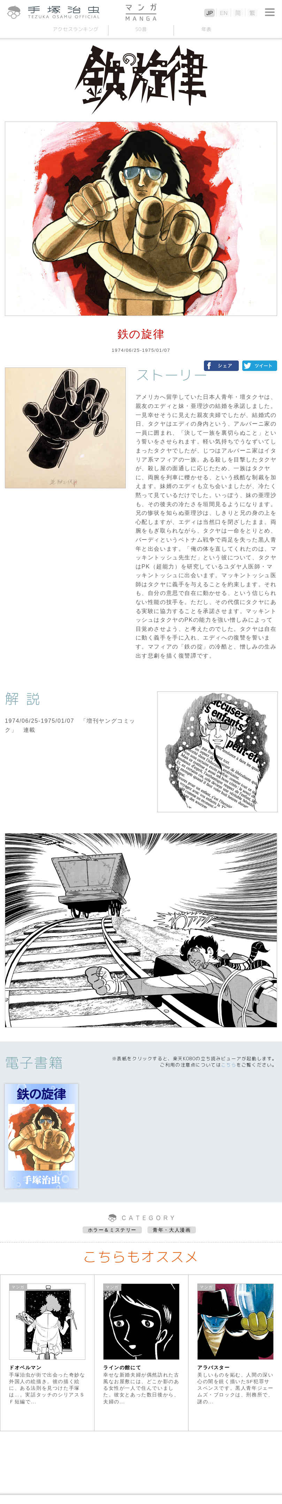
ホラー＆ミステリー (112, 1230)
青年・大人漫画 (172, 1230)
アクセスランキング (76, 29)
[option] (47, 1352)
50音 (141, 29)
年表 (206, 29)
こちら (228, 1065)
